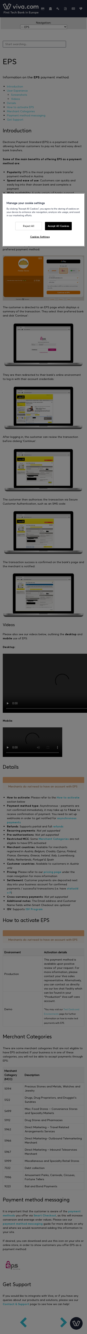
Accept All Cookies (58, 226)
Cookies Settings (40, 236)
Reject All (28, 226)
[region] (43, 220)
